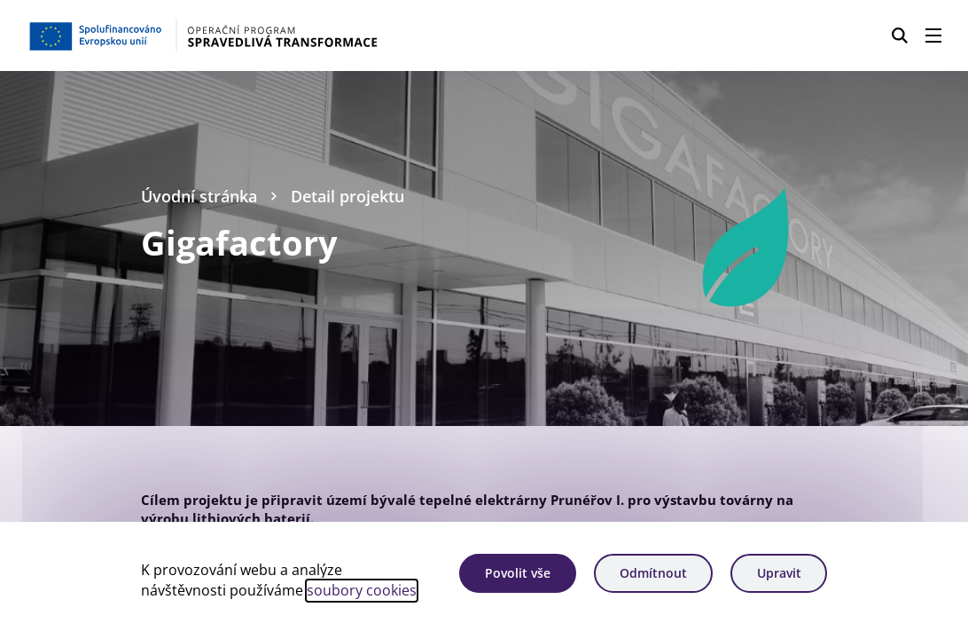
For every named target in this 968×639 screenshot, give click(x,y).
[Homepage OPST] (243, 35)
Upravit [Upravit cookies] (779, 572)
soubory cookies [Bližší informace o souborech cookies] (362, 590)
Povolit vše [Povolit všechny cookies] (517, 572)
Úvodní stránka (199, 196)
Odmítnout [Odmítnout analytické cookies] (653, 572)
